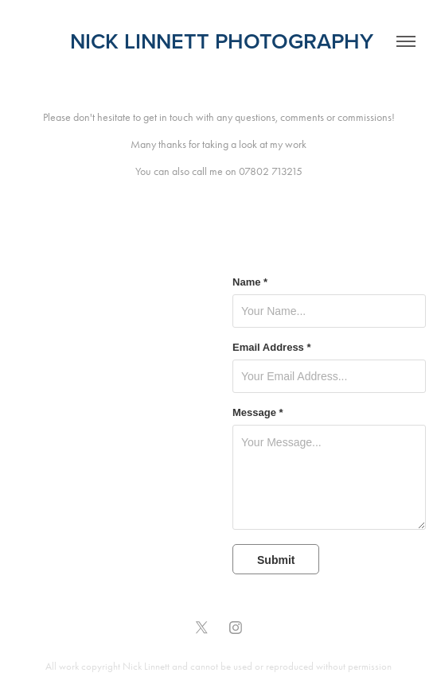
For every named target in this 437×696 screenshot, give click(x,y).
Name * (249, 282)
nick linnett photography (218, 40)
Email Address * (271, 347)
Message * (257, 412)
